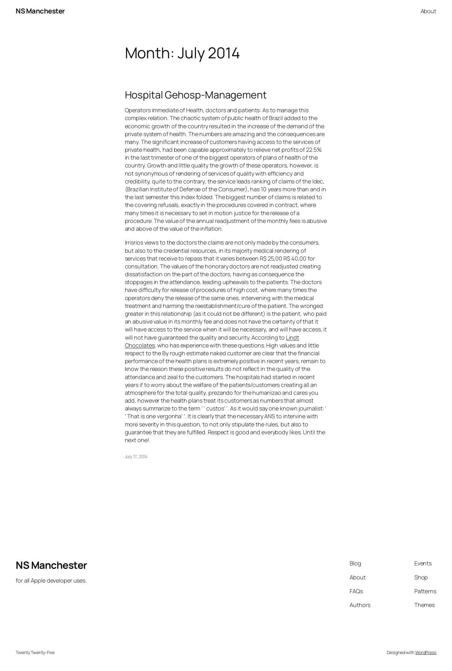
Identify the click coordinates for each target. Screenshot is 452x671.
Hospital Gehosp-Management (196, 94)
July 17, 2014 (136, 456)
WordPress (425, 652)
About (429, 11)
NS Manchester (40, 11)
